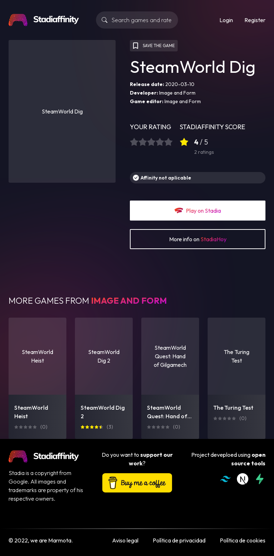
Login (226, 20)
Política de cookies (242, 540)
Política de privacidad (179, 540)
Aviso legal (125, 540)
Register (254, 20)
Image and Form (177, 93)
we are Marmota (50, 540)
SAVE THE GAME (153, 45)
